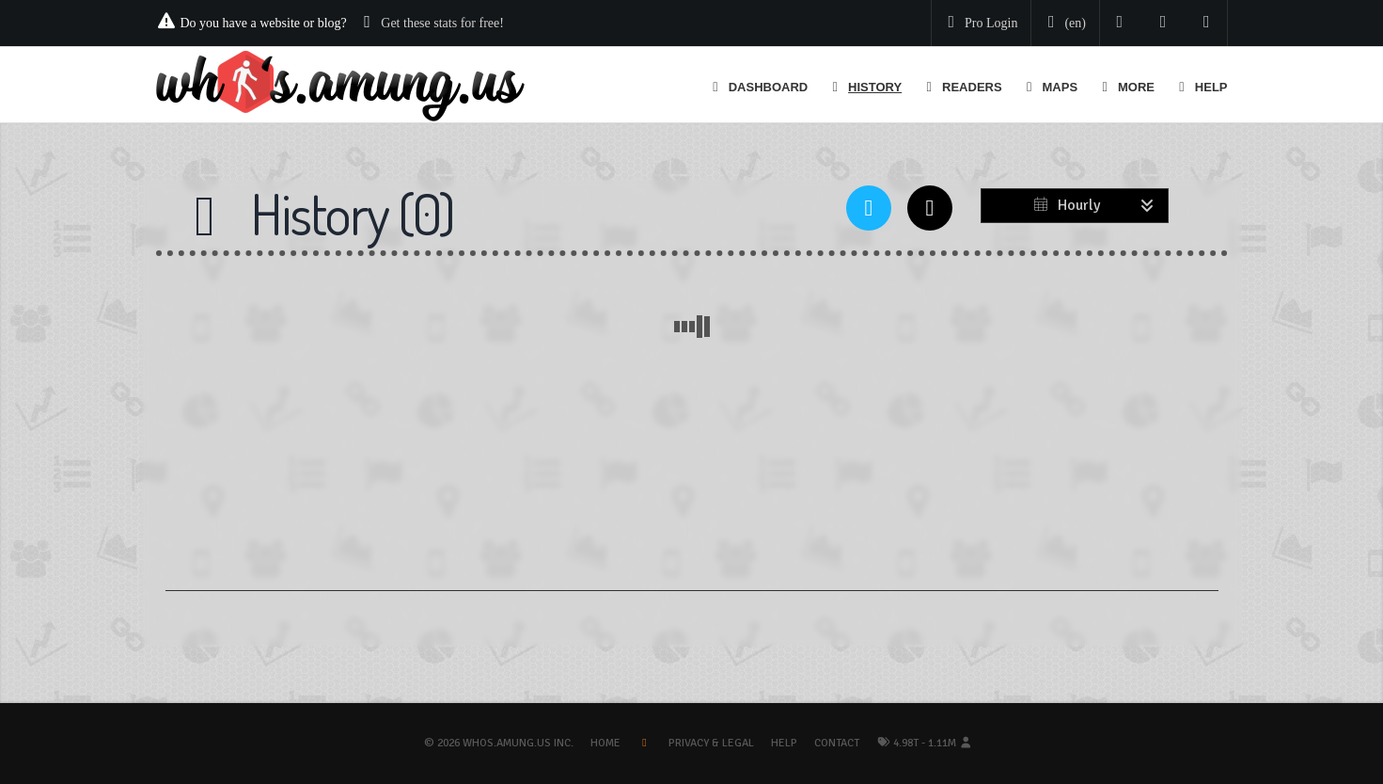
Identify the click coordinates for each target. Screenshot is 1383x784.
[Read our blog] (1163, 23)
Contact (836, 743)
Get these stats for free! (442, 23)
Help (784, 743)
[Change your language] (1063, 23)
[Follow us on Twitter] (1120, 23)
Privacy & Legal (711, 743)
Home (605, 743)
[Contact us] (1207, 23)
